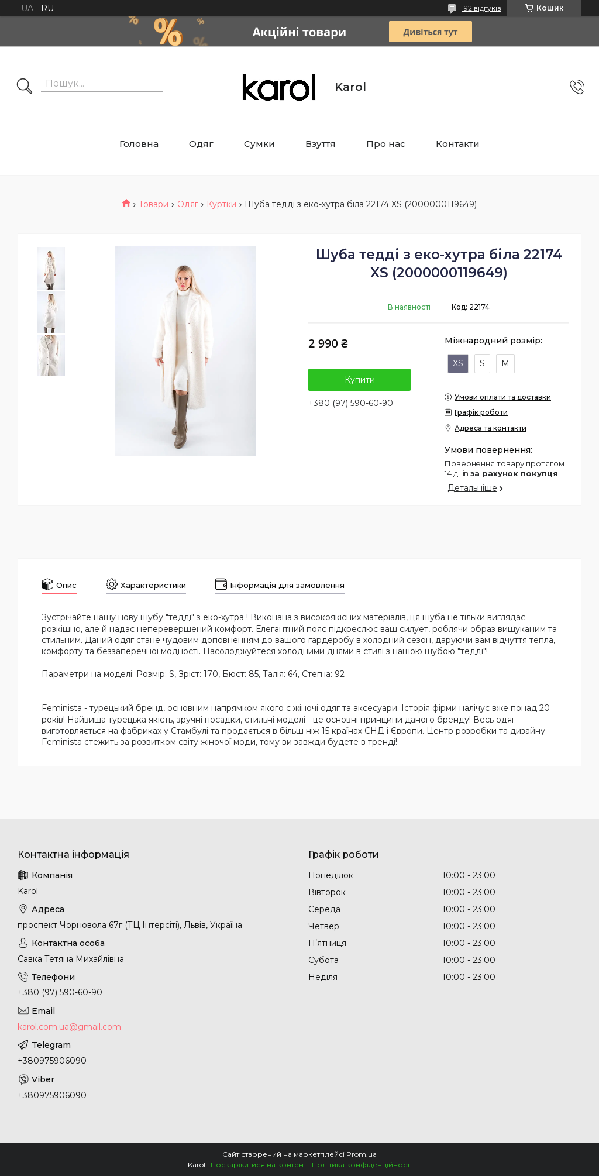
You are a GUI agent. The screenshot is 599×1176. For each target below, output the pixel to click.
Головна (139, 143)
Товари (153, 204)
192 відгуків (481, 8)
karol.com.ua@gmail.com (69, 1027)
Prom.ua (361, 1154)
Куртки (221, 204)
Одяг (201, 143)
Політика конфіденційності (362, 1164)
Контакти (458, 143)
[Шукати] (24, 87)
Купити (360, 379)
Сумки (259, 143)
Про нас (385, 143)
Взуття (320, 143)
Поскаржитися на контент (259, 1164)
